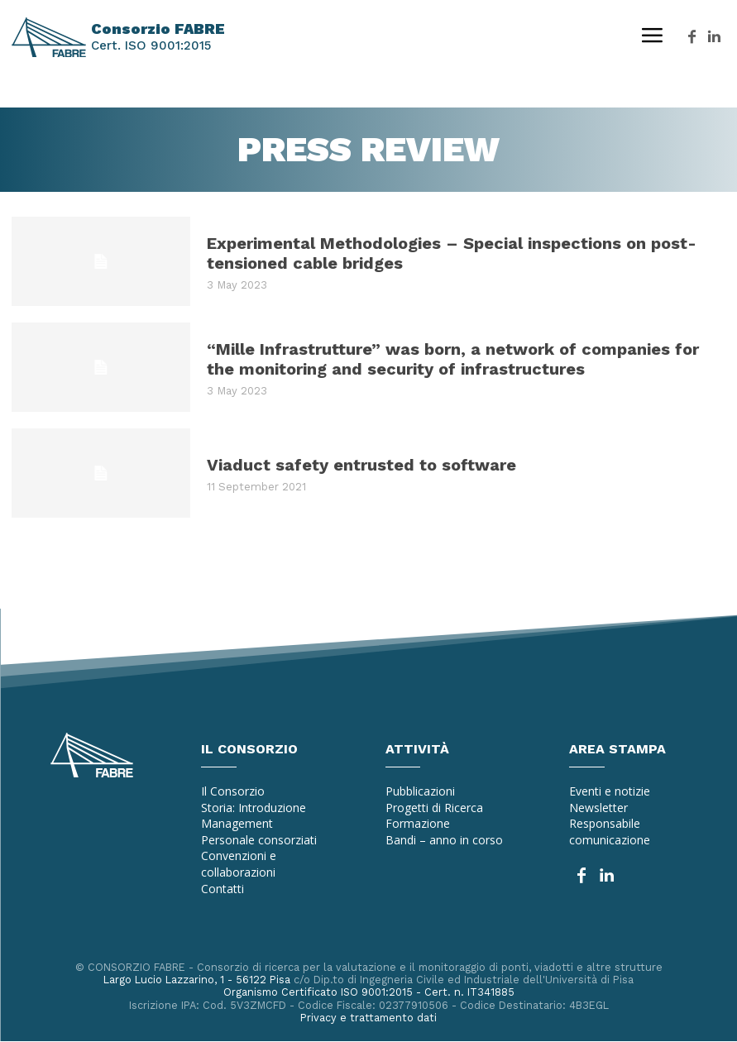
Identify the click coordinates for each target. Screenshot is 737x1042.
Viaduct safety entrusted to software (361, 465)
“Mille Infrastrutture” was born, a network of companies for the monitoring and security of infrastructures (453, 359)
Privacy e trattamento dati (368, 1017)
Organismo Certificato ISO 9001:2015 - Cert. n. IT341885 (368, 992)
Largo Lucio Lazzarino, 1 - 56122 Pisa (195, 979)
